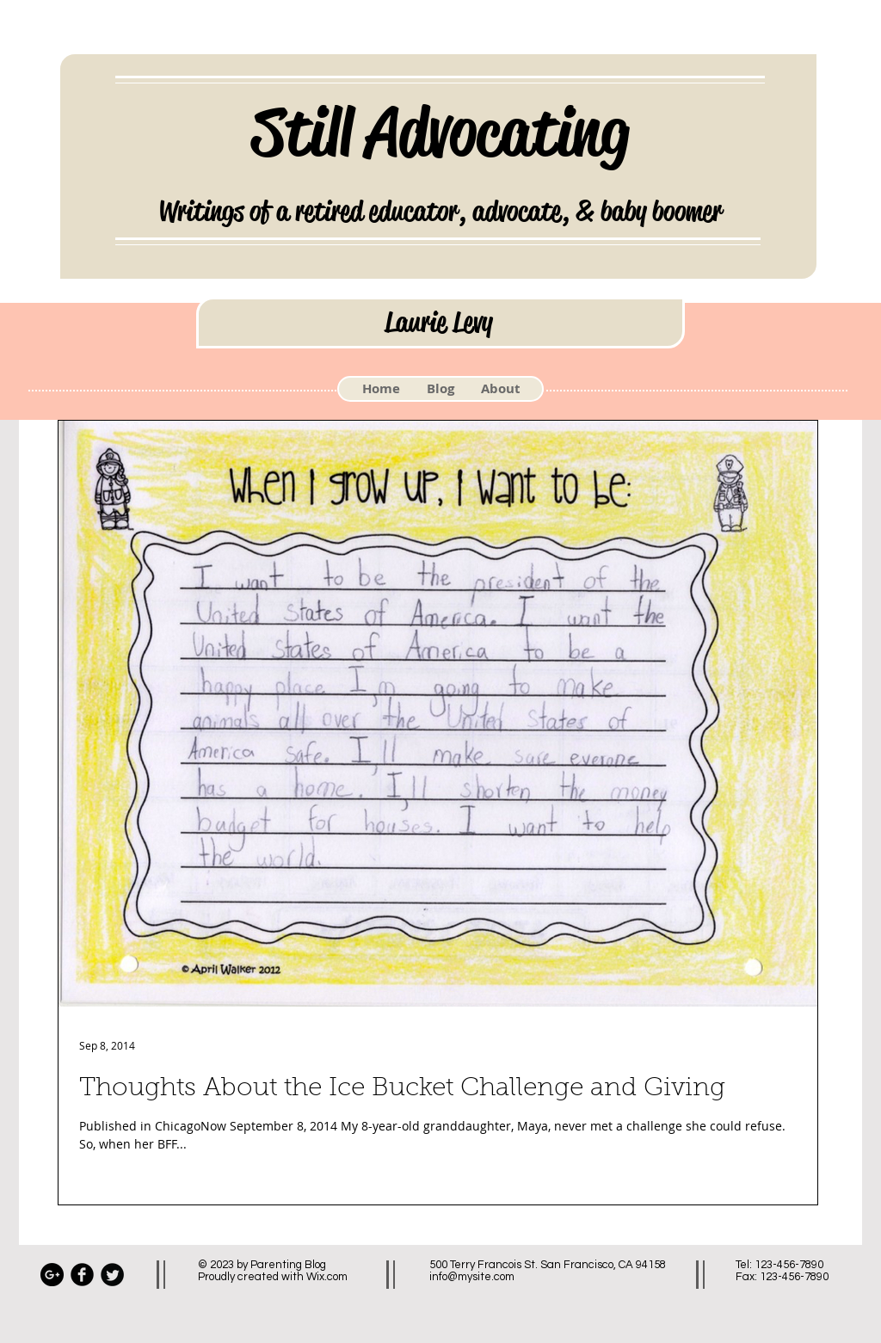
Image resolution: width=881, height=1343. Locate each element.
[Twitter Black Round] (112, 1274)
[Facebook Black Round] (82, 1274)
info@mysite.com (471, 1277)
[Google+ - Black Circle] (52, 1274)
